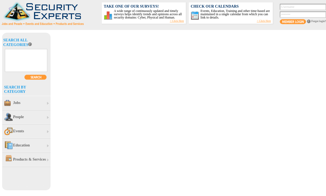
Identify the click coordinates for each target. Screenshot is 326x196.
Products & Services (25, 159)
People (14, 117)
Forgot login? (318, 21)
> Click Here (264, 20)
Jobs (12, 103)
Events (14, 131)
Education (17, 145)
